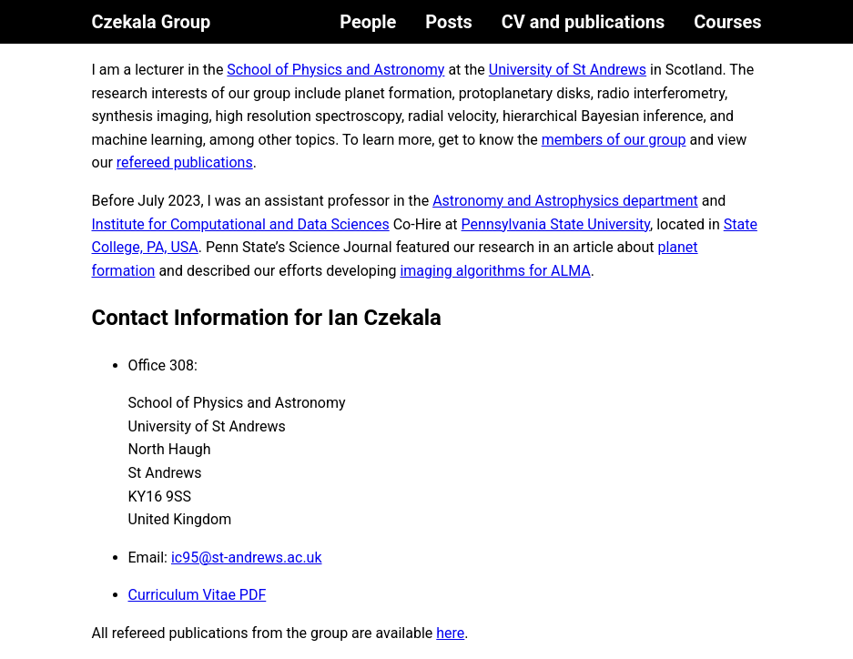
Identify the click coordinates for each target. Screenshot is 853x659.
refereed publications (185, 162)
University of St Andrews (567, 69)
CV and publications (583, 22)
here (450, 633)
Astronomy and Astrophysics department (565, 200)
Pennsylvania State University (556, 224)
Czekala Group (151, 22)
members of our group (614, 139)
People (368, 22)
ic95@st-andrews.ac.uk (246, 557)
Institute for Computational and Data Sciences (241, 224)
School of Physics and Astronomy (335, 69)
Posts (448, 22)
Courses (727, 22)
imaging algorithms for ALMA (495, 270)
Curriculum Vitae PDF (197, 594)
